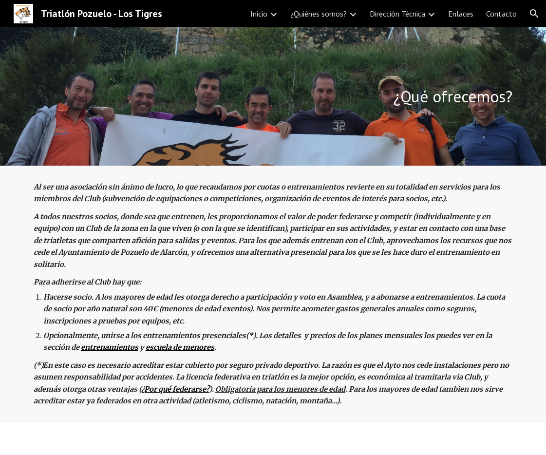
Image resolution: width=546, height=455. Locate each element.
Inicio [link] (258, 14)
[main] (273, 97)
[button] (534, 13)
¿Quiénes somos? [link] (318, 14)
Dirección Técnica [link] (397, 14)
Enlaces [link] (460, 14)
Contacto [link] (501, 14)
